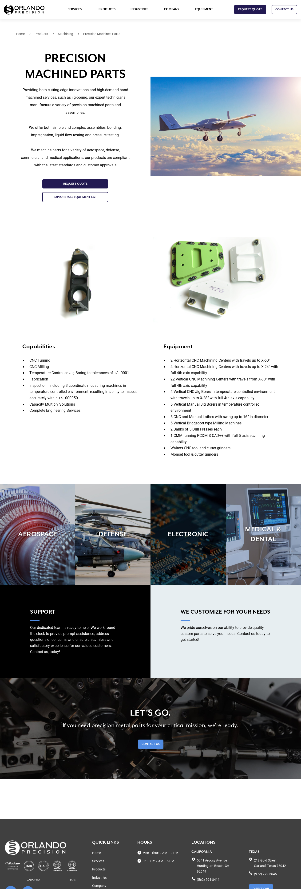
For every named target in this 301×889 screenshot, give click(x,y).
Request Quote (250, 9)
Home (20, 33)
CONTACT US (284, 9)
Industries (139, 9)
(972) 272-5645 (265, 874)
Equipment (204, 9)
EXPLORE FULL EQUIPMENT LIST (75, 197)
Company (171, 9)
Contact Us (151, 744)
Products (107, 9)
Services (75, 9)
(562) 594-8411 (208, 879)
